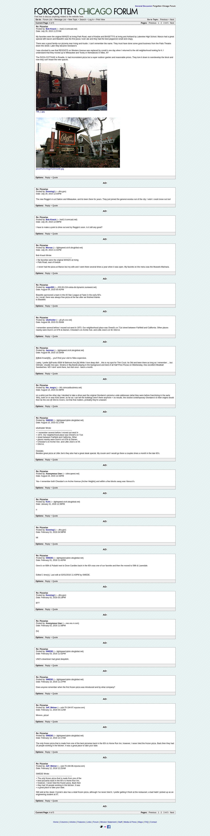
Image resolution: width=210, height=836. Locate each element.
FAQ (146, 822)
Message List (60, 19)
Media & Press (130, 822)
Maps (140, 822)
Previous (164, 19)
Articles (72, 822)
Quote (55, 177)
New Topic (72, 19)
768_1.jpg (40, 112)
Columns (64, 822)
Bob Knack (51, 29)
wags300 (50, 287)
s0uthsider (51, 320)
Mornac (49, 248)
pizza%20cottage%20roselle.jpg (50, 169)
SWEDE (49, 420)
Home (55, 822)
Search (83, 19)
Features (81, 822)
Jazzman (50, 350)
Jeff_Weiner (51, 707)
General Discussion (143, 6)
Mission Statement (108, 822)
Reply (47, 177)
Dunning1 (50, 191)
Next (172, 19)
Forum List (47, 19)
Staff (120, 822)
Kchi (48, 502)
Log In (91, 19)
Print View (100, 19)
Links (89, 822)
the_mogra (51, 387)
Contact (153, 822)
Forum (96, 822)
